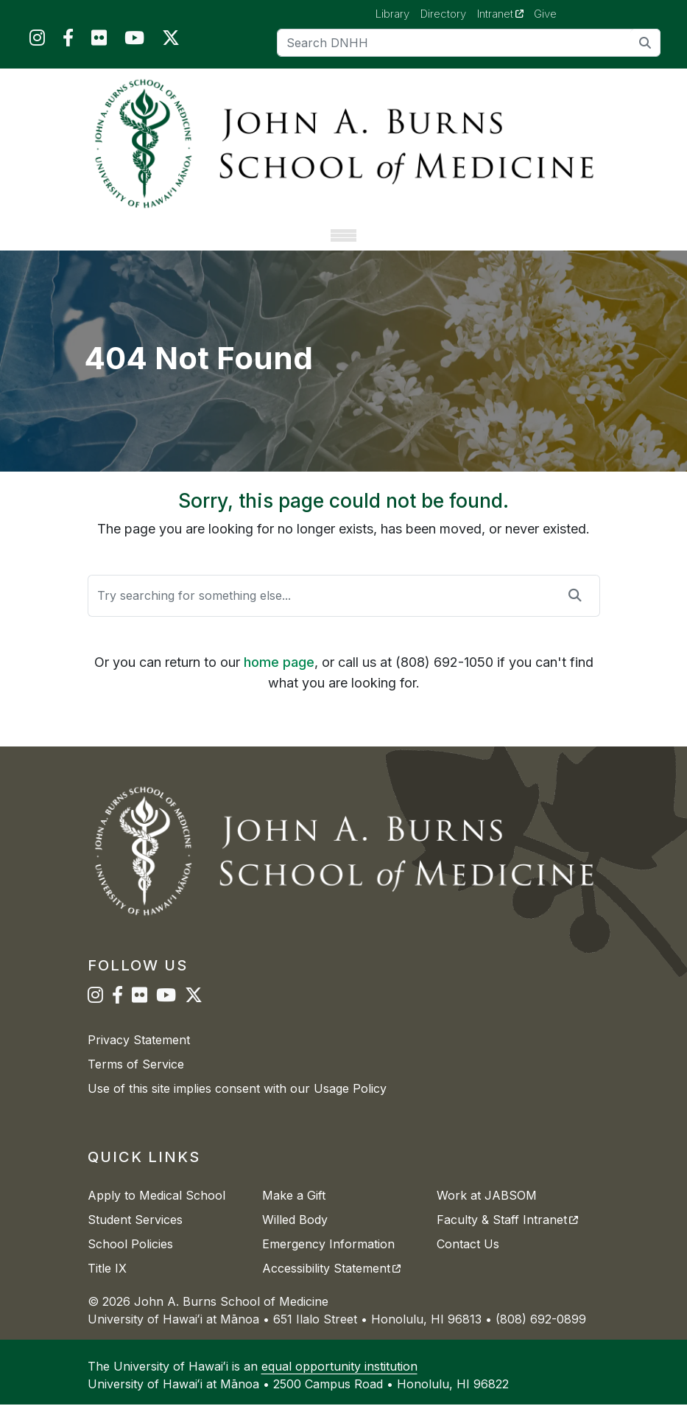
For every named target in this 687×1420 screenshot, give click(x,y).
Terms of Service (136, 1079)
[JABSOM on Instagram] (37, 41)
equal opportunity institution (339, 1381)
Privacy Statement (139, 1055)
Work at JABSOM (487, 1210)
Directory (443, 14)
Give (545, 14)
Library (392, 14)
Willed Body (295, 1235)
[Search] (469, 43)
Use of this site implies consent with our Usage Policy (237, 1104)
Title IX (107, 1283)
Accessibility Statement (331, 1283)
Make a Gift (293, 1210)
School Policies (130, 1259)
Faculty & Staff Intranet (507, 1235)
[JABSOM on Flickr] (99, 41)
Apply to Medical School (156, 1210)
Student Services (135, 1235)
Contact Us (468, 1259)
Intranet (506, 13)
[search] (645, 42)
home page (279, 677)
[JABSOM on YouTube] (134, 41)
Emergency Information (328, 1259)
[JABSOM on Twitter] (171, 41)
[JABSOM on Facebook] (68, 41)
